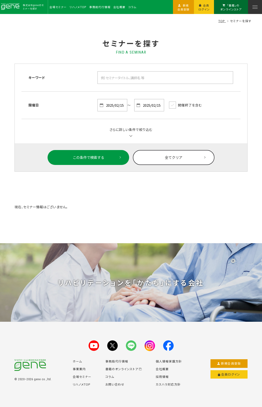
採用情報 (162, 376)
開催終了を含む (185, 105)
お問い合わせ (114, 384)
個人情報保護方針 (169, 361)
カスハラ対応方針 (168, 384)
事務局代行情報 (116, 361)
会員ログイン (229, 374)
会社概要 (162, 369)
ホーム (77, 361)
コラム (109, 376)
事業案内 (79, 369)
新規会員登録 (229, 363)
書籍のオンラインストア (123, 369)
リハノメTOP (81, 384)
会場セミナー (82, 376)
